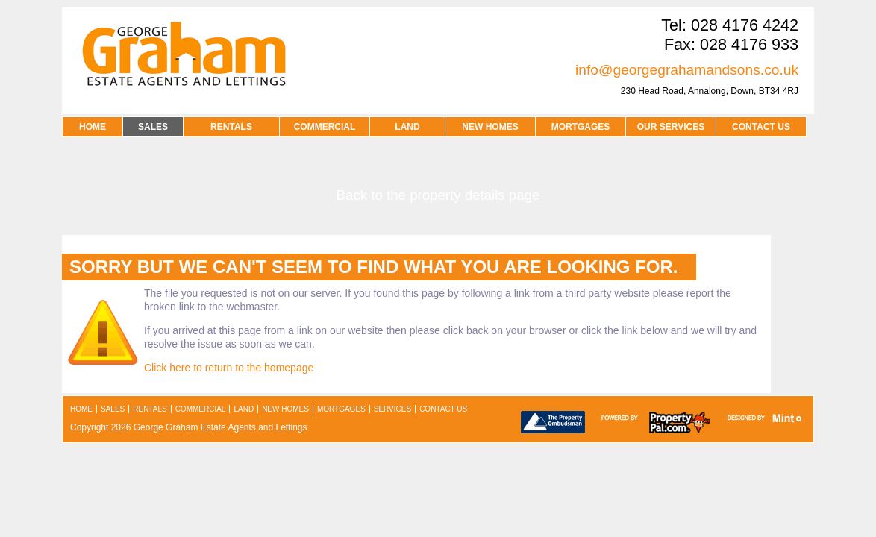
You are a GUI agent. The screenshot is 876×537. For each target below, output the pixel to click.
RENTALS (231, 127)
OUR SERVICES (670, 127)
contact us (761, 127)
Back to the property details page (438, 195)
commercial (200, 409)
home (81, 409)
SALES (153, 127)
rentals (149, 409)
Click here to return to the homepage (228, 368)
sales (113, 409)
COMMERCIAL (325, 127)
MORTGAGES (580, 127)
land (244, 409)
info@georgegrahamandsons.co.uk (686, 70)
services (392, 409)
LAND (407, 127)
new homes (285, 409)
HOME (92, 127)
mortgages (341, 409)
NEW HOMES (490, 127)
